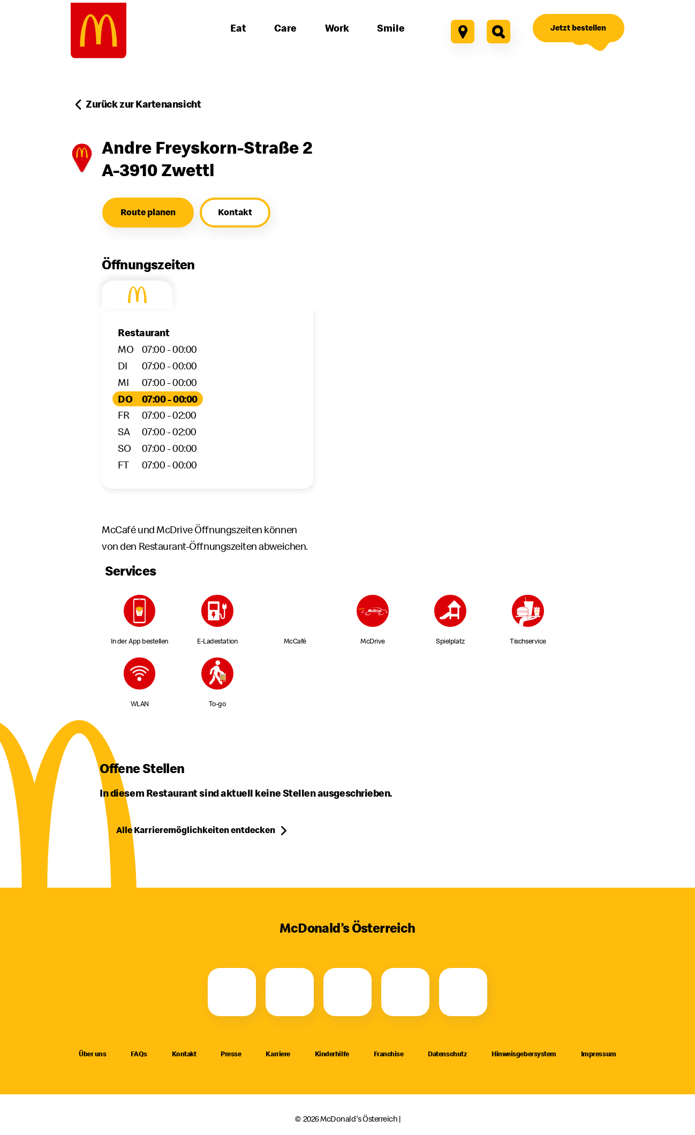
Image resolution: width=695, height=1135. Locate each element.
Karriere (278, 1053)
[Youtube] (347, 992)
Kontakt (184, 1053)
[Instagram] (290, 992)
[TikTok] (405, 992)
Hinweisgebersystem (524, 1053)
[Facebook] (232, 992)
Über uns (92, 1053)
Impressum (598, 1053)
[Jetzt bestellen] (579, 28)
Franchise (389, 1053)
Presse (231, 1053)
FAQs (139, 1053)
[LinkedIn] (463, 992)
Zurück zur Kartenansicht (143, 103)
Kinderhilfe (332, 1053)
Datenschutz (447, 1053)
